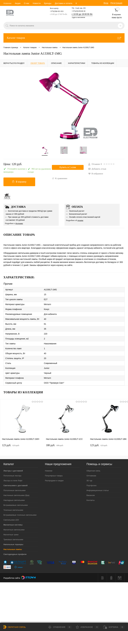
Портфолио (91, 485)
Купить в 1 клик (68, 167)
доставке (19, 223)
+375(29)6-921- (55, 11)
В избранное (95, 173)
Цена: (12, 164)
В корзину (19, 181)
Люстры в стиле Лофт (12, 480)
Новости (37, 3)
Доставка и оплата (63, 3)
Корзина (114, 627)
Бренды (47, 3)
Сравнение (60, 627)
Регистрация (116, 3)
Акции (17, 3)
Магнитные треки (10, 535)
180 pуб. (54, 445)
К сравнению (59, 178)
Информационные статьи (97, 490)
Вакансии (90, 495)
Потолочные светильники (14, 490)
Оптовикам (91, 476)
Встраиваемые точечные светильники (19, 515)
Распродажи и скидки (54, 480)
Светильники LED (11, 520)
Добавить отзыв (97, 169)
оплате (80, 220)
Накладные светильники (14, 500)
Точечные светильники (13, 510)
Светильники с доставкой (15, 485)
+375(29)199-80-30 (78, 11)
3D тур (89, 480)
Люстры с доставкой (13, 471)
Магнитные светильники (14, 530)
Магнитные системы (12, 525)
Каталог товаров (64, 38)
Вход (106, 3)
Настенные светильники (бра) (16, 495)
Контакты (90, 500)
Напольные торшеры (13, 544)
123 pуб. (10, 445)
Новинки (7, 3)
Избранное (87, 627)
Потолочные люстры (12, 476)
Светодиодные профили (15, 554)
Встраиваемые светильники (15, 505)
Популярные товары (54, 476)
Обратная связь (93, 471)
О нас (26, 3)
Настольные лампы (12, 549)
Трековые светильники (13, 539)
